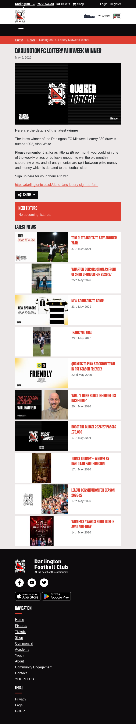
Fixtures (21, 625)
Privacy (20, 699)
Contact (21, 673)
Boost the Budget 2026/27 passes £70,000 (93, 429)
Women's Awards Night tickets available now (92, 524)
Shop (19, 637)
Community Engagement (33, 667)
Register (115, 4)
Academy (22, 649)
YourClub (24, 679)
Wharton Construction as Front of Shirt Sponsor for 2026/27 (93, 272)
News (31, 40)
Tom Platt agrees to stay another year (94, 240)
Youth (19, 655)
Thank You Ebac (81, 333)
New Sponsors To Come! (87, 301)
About (19, 661)
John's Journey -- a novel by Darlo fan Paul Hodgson (90, 461)
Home (19, 40)
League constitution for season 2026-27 (93, 493)
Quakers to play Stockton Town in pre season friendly (93, 366)
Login (103, 4)
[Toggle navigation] (21, 30)
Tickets (20, 631)
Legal (19, 705)
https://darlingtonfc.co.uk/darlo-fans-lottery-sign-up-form (56, 185)
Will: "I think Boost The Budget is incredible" (93, 398)
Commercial (24, 643)
